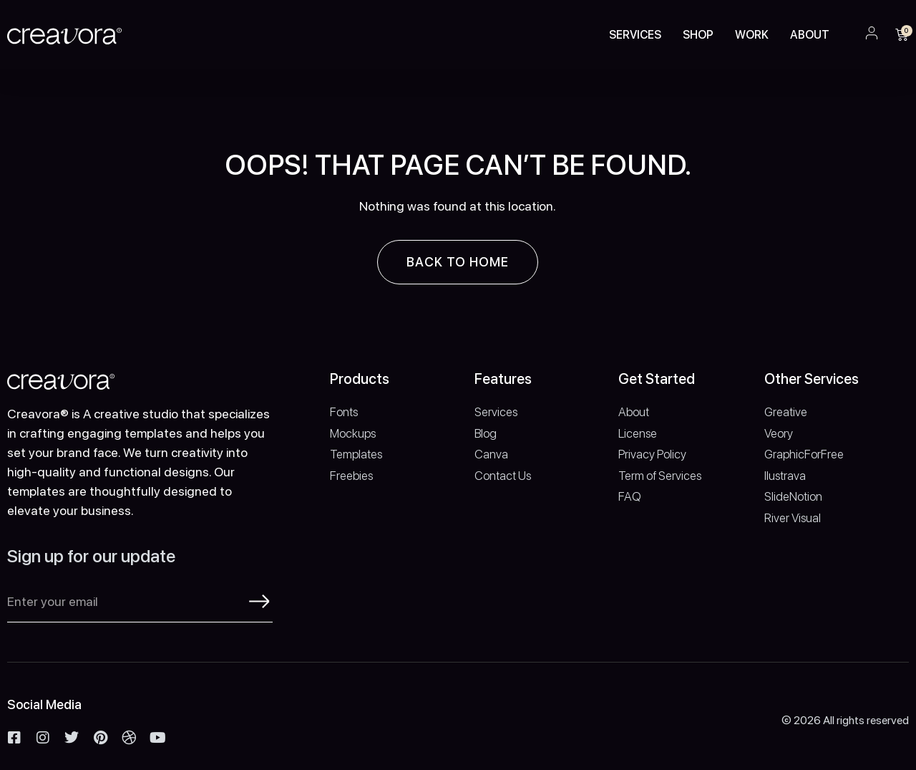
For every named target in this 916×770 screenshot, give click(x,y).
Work (752, 35)
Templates (356, 454)
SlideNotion (793, 496)
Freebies (351, 475)
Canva (491, 454)
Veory (778, 433)
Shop (698, 35)
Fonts (344, 412)
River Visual (792, 518)
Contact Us (502, 475)
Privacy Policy (652, 454)
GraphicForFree (804, 454)
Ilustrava (785, 475)
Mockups (353, 433)
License (637, 433)
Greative (785, 412)
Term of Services (659, 475)
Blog (485, 433)
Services (635, 35)
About (809, 35)
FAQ (629, 496)
